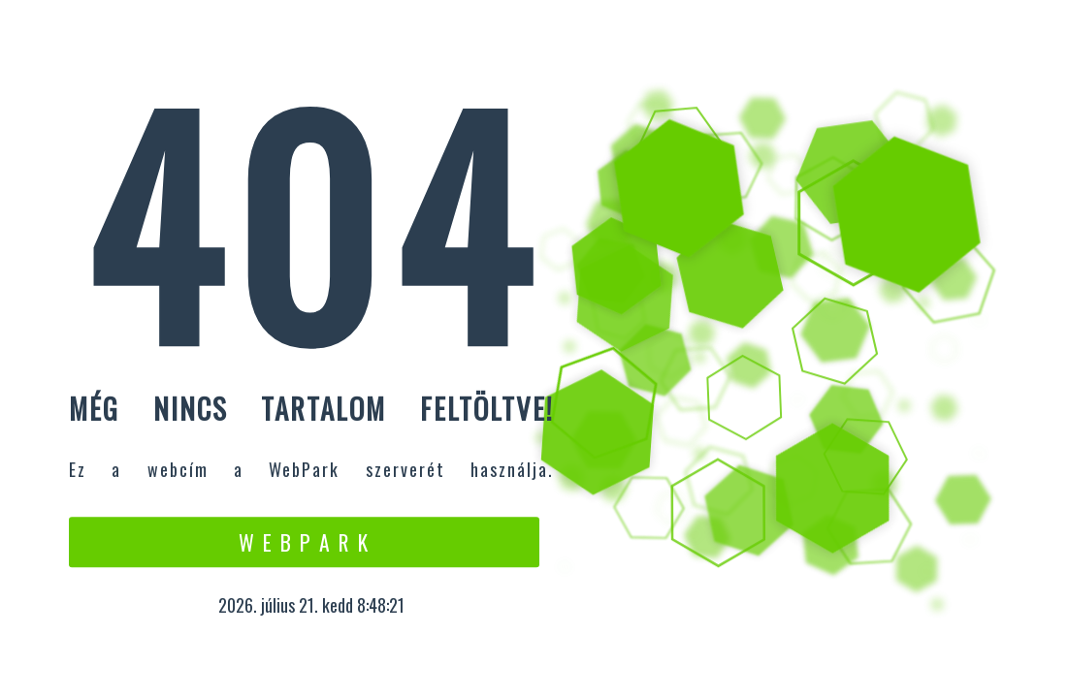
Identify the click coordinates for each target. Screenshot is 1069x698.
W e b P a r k (304, 541)
